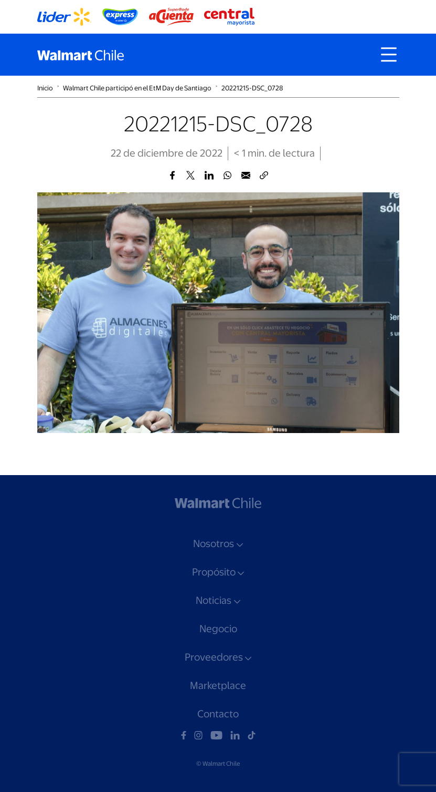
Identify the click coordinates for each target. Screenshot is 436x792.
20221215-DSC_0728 (252, 88)
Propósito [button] (214, 572)
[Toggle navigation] (388, 54)
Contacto (218, 714)
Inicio (45, 88)
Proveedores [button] (214, 657)
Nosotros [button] (213, 544)
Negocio (218, 629)
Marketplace (218, 686)
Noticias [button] (213, 600)
